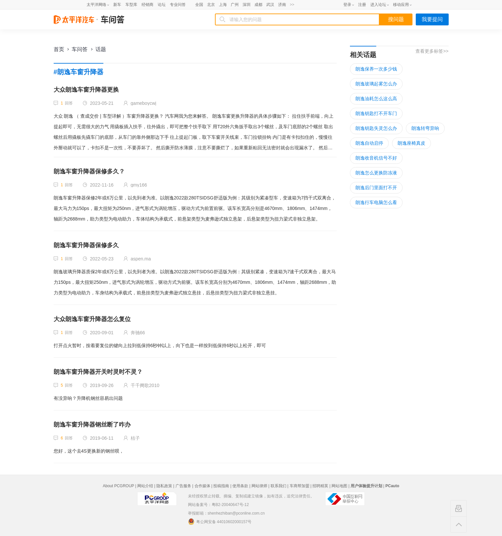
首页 (59, 49)
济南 (282, 4)
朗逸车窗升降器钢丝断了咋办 (92, 424)
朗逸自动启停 (369, 143)
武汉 (270, 4)
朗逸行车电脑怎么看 (376, 202)
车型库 (131, 4)
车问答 (80, 49)
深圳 (247, 4)
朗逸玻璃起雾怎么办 (376, 83)
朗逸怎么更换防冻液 (376, 172)
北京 (211, 4)
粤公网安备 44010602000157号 (220, 521)
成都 (258, 4)
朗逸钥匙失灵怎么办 (376, 128)
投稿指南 (221, 486)
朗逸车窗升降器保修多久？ (89, 171)
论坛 (162, 4)
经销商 (147, 4)
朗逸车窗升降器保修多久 (86, 245)
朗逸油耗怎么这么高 (376, 98)
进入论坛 (378, 4)
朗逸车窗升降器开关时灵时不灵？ (98, 372)
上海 (223, 4)
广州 (235, 4)
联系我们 (278, 486)
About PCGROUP (118, 486)
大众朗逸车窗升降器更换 (86, 89)
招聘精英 (320, 486)
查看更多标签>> (431, 51)
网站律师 (259, 486)
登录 (347, 4)
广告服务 (183, 486)
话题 (100, 49)
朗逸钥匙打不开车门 (376, 113)
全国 (199, 4)
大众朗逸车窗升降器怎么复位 (92, 319)
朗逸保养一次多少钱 (376, 69)
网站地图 (339, 486)
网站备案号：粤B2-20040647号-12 (218, 504)
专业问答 (178, 4)
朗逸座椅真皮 (411, 143)
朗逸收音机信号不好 (376, 158)
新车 (117, 4)
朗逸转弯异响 (425, 128)
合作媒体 (202, 486)
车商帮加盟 (299, 486)
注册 (362, 4)
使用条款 (240, 486)
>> (292, 4)
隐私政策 (164, 486)
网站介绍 (145, 486)
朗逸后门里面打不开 (376, 187)
